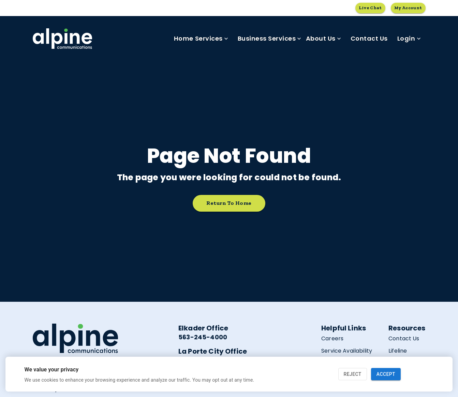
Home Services (201, 38)
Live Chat (370, 8)
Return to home (229, 203)
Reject (353, 374)
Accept (386, 374)
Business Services (269, 38)
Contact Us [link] (369, 38)
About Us (323, 38)
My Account (408, 8)
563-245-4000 (202, 337)
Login (409, 38)
